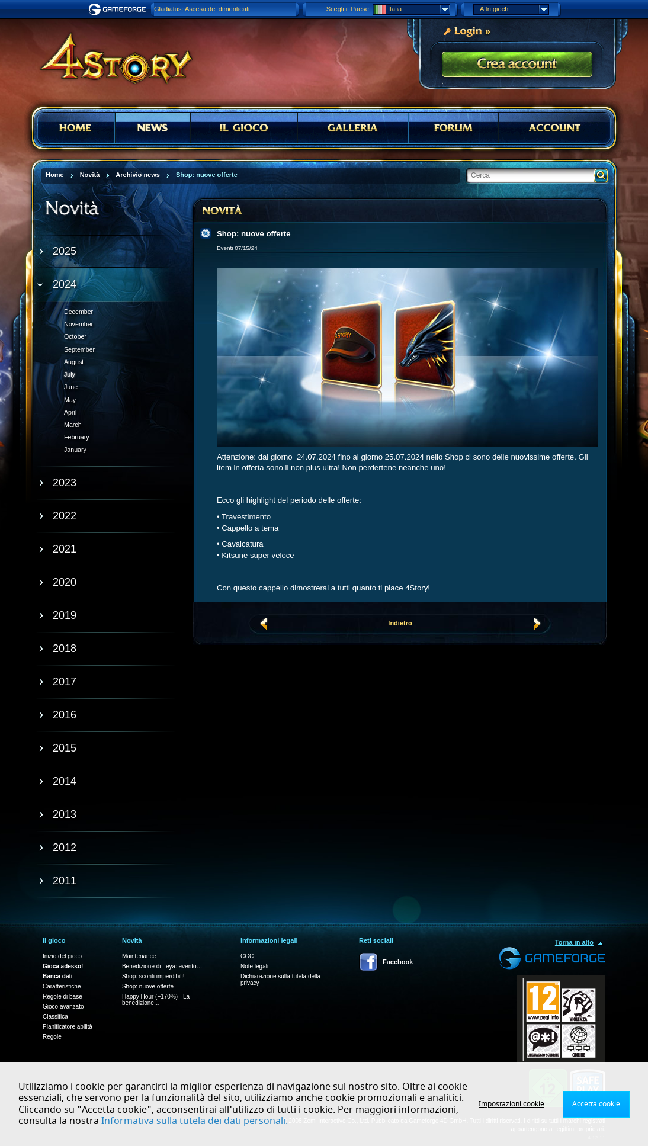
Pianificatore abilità (67, 1026)
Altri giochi (514, 9)
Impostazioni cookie (511, 1104)
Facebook (398, 961)
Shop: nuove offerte (148, 986)
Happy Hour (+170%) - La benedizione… (156, 999)
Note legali (254, 966)
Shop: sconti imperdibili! (153, 976)
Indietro (400, 623)
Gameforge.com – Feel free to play (119, 9)
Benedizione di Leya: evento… (162, 966)
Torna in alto (574, 942)
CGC (247, 956)
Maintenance (139, 956)
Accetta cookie (596, 1104)
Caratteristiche (62, 986)
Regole (52, 1036)
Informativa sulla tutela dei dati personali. (194, 1121)
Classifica (55, 1016)
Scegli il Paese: (348, 8)
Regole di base (62, 996)
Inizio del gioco (62, 956)
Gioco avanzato (63, 1006)
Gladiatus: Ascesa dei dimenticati (201, 8)
